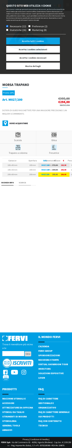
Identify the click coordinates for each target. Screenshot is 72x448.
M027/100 (45, 165)
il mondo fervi (49, 337)
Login (41, 377)
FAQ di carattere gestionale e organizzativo (48, 403)
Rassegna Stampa (48, 359)
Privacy (26, 439)
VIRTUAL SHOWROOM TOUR (53, 364)
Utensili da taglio (13, 412)
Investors (44, 368)
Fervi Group (45, 350)
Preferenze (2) (39, 26)
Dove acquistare (18, 123)
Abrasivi (7, 430)
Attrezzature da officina (17, 407)
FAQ (41, 389)
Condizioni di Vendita (39, 439)
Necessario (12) (18, 26)
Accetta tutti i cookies (33, 41)
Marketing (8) (39, 30)
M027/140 (45, 170)
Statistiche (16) (18, 30)
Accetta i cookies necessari (33, 58)
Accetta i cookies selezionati (33, 49)
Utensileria (9, 421)
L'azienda (43, 346)
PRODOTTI (9, 389)
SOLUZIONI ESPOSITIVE (51, 373)
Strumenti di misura (14, 416)
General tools (11, 425)
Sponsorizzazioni (49, 355)
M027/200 (45, 174)
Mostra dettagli (33, 66)
